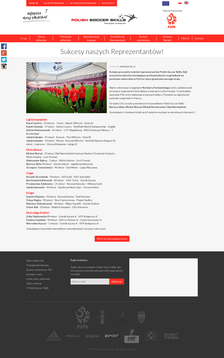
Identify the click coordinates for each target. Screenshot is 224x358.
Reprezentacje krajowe (91, 38)
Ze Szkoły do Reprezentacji (117, 38)
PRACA (185, 38)
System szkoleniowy (143, 38)
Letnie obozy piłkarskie (38, 278)
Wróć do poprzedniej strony (112, 238)
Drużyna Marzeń (167, 38)
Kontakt (199, 38)
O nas (23, 38)
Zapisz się (116, 281)
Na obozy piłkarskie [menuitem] (54, 3)
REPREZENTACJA (127, 66)
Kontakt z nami (34, 274)
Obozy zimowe (34, 283)
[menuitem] (33, 3)
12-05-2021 (114, 66)
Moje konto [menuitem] (108, 3)
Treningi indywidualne (37, 265)
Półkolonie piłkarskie (66, 38)
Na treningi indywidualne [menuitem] (83, 3)
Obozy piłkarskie (41, 38)
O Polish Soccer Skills (37, 287)
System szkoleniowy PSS (39, 269)
